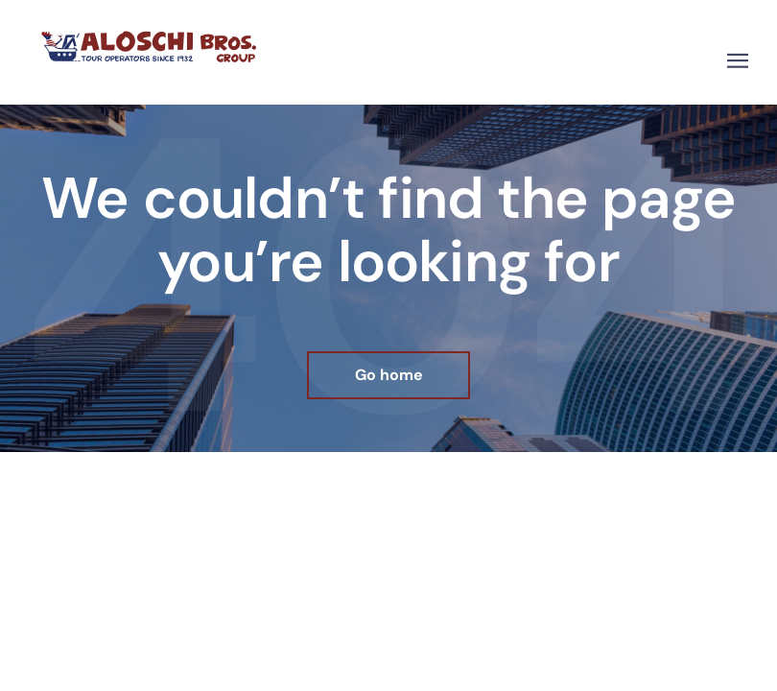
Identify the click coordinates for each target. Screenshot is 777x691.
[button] (738, 61)
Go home (389, 375)
